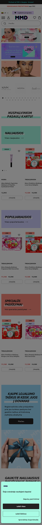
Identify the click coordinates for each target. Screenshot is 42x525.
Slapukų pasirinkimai (31, 499)
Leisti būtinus (21, 514)
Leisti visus (21, 506)
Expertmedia (33, 520)
